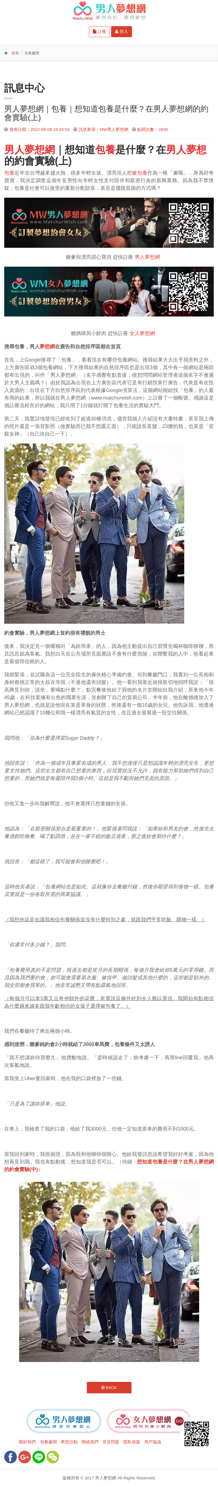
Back (108, 1387)
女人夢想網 (142, 333)
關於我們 (27, 1441)
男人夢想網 (147, 257)
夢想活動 (69, 1441)
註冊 (99, 31)
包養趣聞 (48, 1441)
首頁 (15, 53)
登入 (121, 31)
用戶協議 (152, 1441)
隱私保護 (131, 1441)
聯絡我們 (90, 1441)
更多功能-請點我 (31, 71)
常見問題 (110, 1441)
